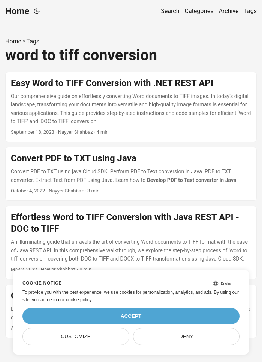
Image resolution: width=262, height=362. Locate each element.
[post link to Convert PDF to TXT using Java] (131, 173)
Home (17, 11)
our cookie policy (74, 299)
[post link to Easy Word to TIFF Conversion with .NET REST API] (131, 107)
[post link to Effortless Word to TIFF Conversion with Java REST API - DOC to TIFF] (131, 242)
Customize (76, 336)
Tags (33, 41)
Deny (186, 336)
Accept (131, 316)
